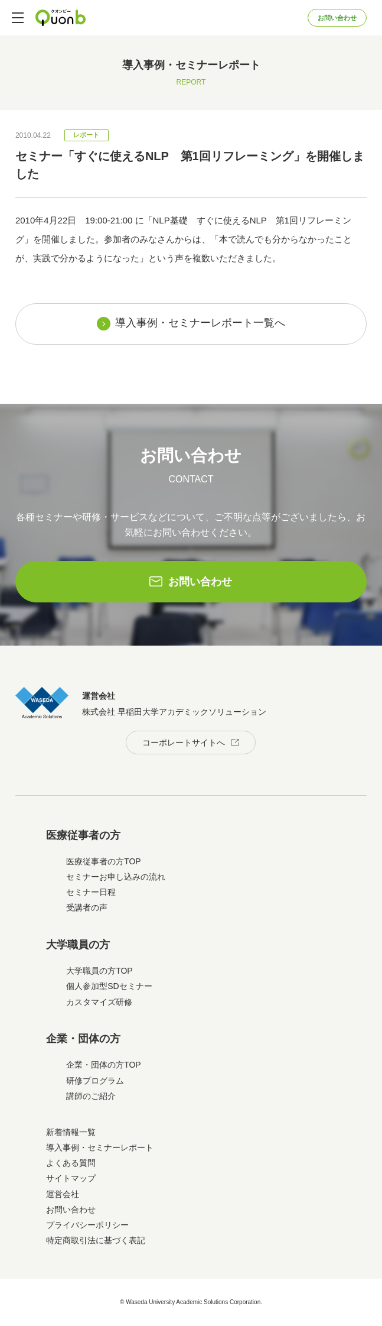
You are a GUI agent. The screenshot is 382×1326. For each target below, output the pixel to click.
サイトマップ (71, 1178)
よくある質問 (71, 1163)
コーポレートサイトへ (183, 742)
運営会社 (62, 1194)
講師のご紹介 (91, 1096)
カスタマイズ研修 (99, 1002)
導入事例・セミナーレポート (100, 1147)
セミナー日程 (91, 892)
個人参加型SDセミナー (109, 986)
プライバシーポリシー (87, 1225)
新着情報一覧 (71, 1132)
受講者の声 (86, 907)
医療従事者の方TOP (103, 861)
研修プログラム (95, 1080)
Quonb (60, 17)
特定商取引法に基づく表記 (95, 1240)
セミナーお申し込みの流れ (115, 876)
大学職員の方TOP (99, 970)
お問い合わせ (337, 17)
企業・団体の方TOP (103, 1064)
